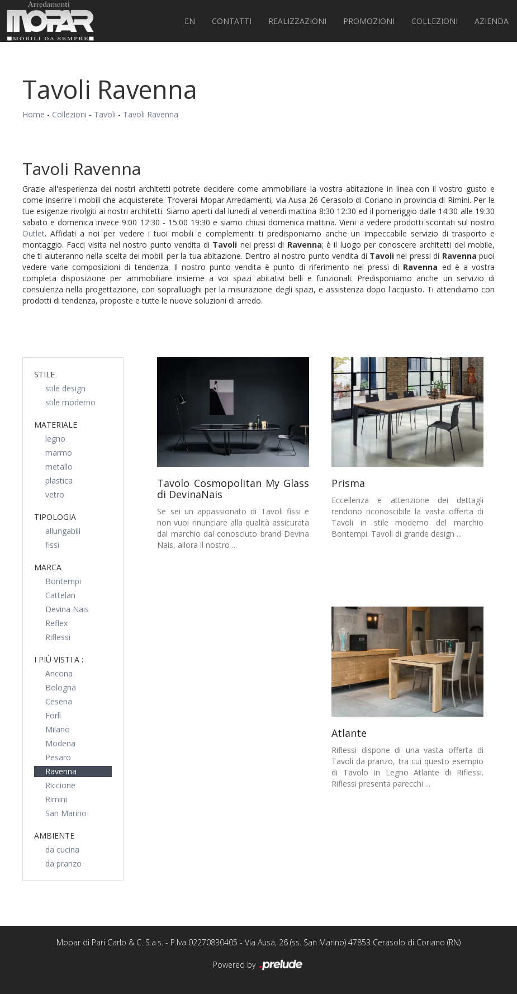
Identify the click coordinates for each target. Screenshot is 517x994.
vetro (54, 494)
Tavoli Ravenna (150, 114)
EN (189, 21)
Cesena (58, 701)
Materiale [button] (55, 424)
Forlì (53, 715)
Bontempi (63, 581)
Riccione (60, 785)
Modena (60, 743)
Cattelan (60, 595)
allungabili (62, 531)
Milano (57, 729)
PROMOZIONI (369, 21)
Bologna (60, 687)
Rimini (56, 799)
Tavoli (105, 114)
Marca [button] (47, 567)
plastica (59, 480)
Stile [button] (44, 374)
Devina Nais (67, 609)
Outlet (33, 233)
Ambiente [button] (54, 835)
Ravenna (61, 771)
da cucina (62, 849)
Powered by (258, 965)
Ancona (59, 673)
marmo (58, 452)
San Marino (66, 813)
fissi (52, 544)
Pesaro (58, 757)
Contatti (232, 21)
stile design (65, 388)
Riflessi (57, 637)
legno (55, 438)
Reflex (56, 623)
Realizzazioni (297, 21)
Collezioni (434, 21)
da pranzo (63, 863)
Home (33, 114)
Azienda (492, 21)
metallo (59, 466)
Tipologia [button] (55, 517)
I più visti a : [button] (58, 659)
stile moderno (70, 402)
